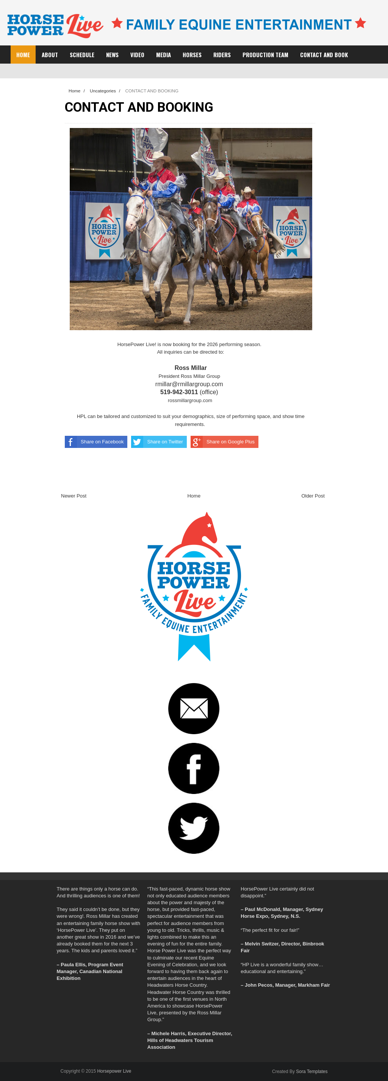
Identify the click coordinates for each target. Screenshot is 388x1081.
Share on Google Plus (223, 442)
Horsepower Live (114, 1071)
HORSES (192, 54)
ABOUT (50, 54)
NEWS (112, 54)
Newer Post (73, 496)
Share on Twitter (157, 442)
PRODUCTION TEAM (265, 54)
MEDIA (163, 54)
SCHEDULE (82, 54)
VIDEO (137, 54)
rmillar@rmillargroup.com (190, 384)
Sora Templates (311, 1071)
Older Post (312, 496)
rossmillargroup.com (190, 400)
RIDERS (222, 54)
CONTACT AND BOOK (324, 54)
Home (23, 54)
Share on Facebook (94, 442)
